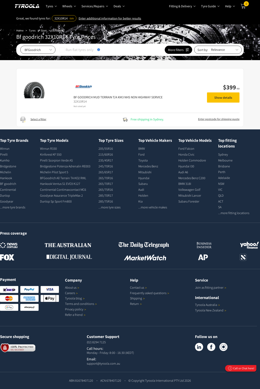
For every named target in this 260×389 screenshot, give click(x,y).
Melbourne (225, 160)
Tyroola (75, 298)
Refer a (75, 315)
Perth (221, 172)
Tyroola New (210, 310)
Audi (141, 189)
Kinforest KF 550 (51, 154)
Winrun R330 (48, 148)
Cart (246, 4)
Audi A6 (183, 172)
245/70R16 (106, 166)
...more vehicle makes (152, 207)
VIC (220, 189)
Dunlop (5, 195)
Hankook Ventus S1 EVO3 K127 (60, 184)
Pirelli (4, 154)
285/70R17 (106, 195)
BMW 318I (184, 184)
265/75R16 (106, 189)
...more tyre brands (12, 207)
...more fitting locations (233, 213)
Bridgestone (8, 166)
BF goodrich (8, 184)
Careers (70, 293)
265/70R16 (106, 178)
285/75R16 (106, 201)
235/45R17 (106, 160)
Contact (138, 287)
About (72, 287)
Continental (8, 189)
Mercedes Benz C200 (191, 178)
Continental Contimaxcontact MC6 (63, 189)
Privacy (75, 309)
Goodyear (6, 201)
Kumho (5, 160)
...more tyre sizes (109, 207)
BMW (141, 148)
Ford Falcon (186, 148)
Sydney (223, 154)
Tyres (32, 30)
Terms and (81, 304)
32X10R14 (58, 30)
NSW (221, 184)
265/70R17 (106, 184)
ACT (220, 201)
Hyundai (144, 178)
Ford (141, 154)
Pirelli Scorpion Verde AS (56, 160)
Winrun (5, 148)
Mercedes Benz (148, 166)
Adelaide (224, 178)
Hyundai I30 (186, 166)
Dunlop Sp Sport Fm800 (56, 201)
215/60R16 (106, 154)
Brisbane (224, 166)
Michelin (5, 172)
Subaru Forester (188, 201)
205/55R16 (106, 148)
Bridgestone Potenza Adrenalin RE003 (65, 166)
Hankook (6, 178)
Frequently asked (149, 293)
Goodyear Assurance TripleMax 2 (61, 195)
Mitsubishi (145, 172)
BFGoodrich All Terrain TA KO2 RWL (63, 178)
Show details (223, 97)
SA (219, 207)
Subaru (143, 184)
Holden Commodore (192, 160)
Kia (140, 201)
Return (134, 304)
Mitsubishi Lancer (189, 195)
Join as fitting (210, 287)
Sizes (44, 30)
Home (20, 30)
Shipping (136, 298)
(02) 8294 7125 (96, 342)
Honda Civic (186, 154)
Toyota (143, 160)
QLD (221, 195)
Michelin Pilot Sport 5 (54, 172)
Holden (143, 195)
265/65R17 (106, 172)
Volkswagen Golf (189, 189)
